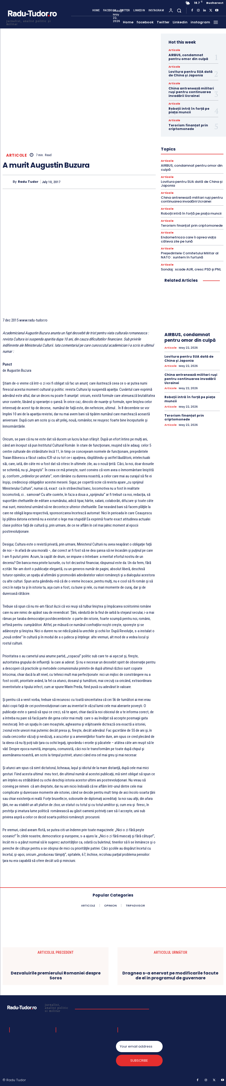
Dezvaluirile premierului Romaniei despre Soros (56, 975)
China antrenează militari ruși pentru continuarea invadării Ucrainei (191, 92)
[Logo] (38, 1007)
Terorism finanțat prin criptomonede (188, 127)
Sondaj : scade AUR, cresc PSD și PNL (191, 269)
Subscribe (139, 1060)
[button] (179, 10)
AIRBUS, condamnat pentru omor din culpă (188, 57)
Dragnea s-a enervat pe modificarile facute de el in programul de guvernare (170, 975)
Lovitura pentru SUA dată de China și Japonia (190, 73)
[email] (139, 1046)
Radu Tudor (28, 182)
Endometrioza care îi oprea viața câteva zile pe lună (188, 239)
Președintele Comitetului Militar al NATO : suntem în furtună (190, 255)
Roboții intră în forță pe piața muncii (189, 110)
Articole (16, 155)
